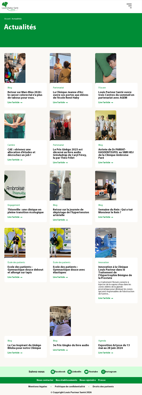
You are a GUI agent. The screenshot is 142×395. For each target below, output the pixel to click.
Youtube (93, 372)
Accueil (7, 19)
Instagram (110, 372)
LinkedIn (76, 372)
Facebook (60, 372)
